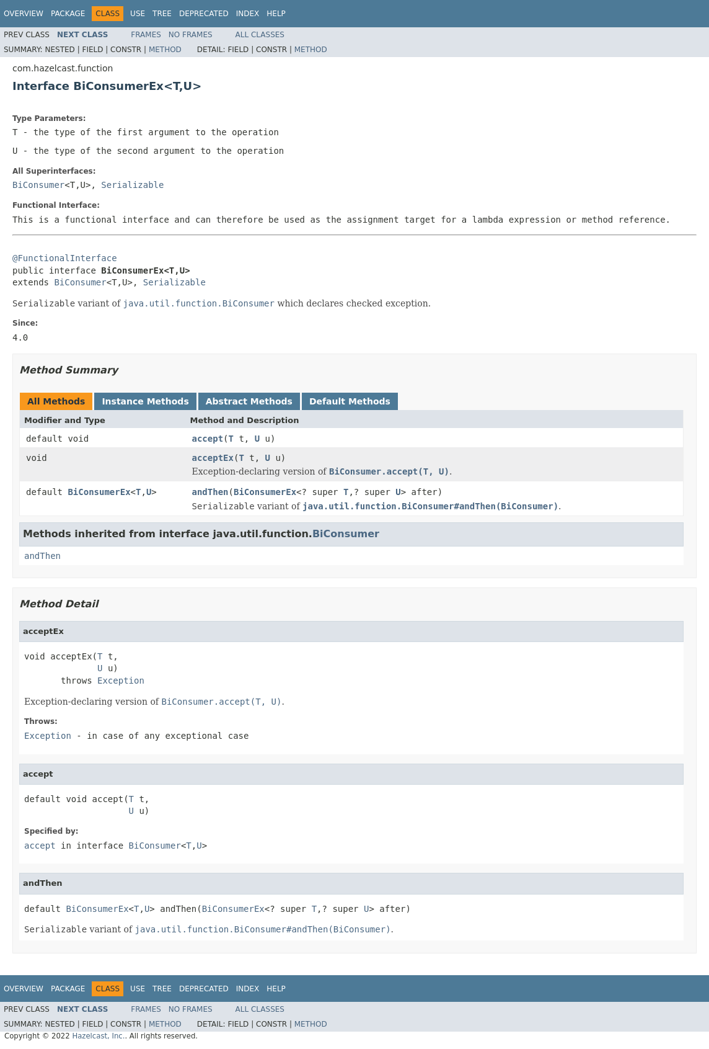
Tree (162, 13)
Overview (23, 13)
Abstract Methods (249, 401)
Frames (146, 34)
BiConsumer (38, 185)
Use (137, 13)
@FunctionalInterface (64, 258)
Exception (120, 680)
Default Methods (349, 401)
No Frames (191, 34)
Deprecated (204, 13)
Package (68, 13)
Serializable (132, 185)
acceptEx (213, 458)
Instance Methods (145, 401)
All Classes (260, 34)
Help (276, 13)
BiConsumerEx (99, 492)
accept (208, 439)
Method (165, 49)
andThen (210, 492)
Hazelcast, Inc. (98, 1036)
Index (248, 13)
